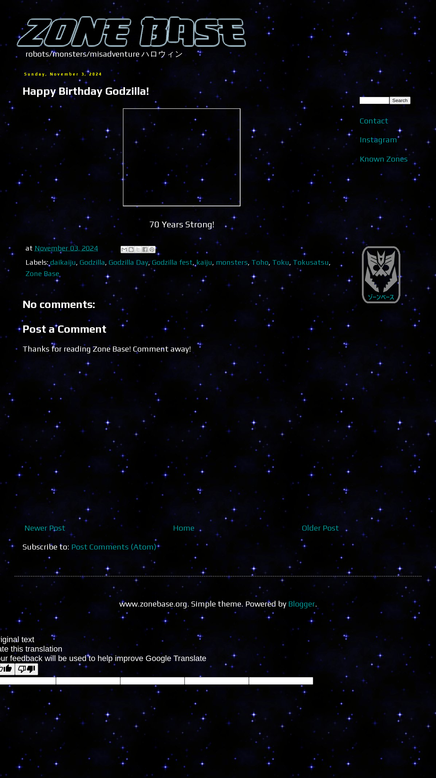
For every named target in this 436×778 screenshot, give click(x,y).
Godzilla (92, 262)
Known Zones (384, 158)
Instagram (378, 139)
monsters (232, 262)
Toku (280, 262)
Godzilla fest (172, 262)
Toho (260, 262)
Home (183, 527)
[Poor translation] (26, 669)
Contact (374, 120)
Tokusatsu (311, 262)
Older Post (320, 527)
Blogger (301, 603)
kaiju (204, 262)
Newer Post (44, 527)
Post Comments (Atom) (114, 546)
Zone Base (42, 273)
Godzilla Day (128, 262)
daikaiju (63, 262)
